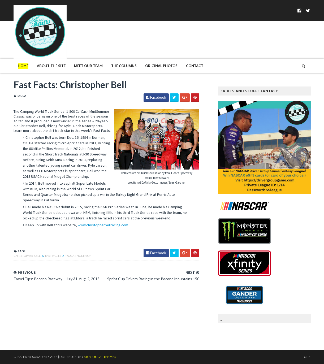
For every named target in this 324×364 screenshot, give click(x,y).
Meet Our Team (88, 66)
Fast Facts (53, 255)
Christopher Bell (27, 255)
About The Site (51, 66)
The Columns (124, 66)
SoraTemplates (44, 357)
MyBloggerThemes (100, 357)
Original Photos (161, 66)
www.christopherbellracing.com (103, 225)
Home (23, 66)
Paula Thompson (79, 255)
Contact (194, 66)
